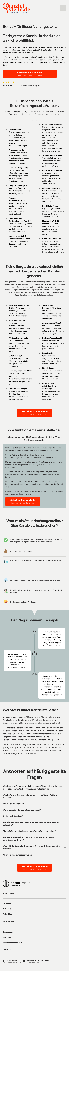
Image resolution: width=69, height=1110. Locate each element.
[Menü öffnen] (63, 8)
